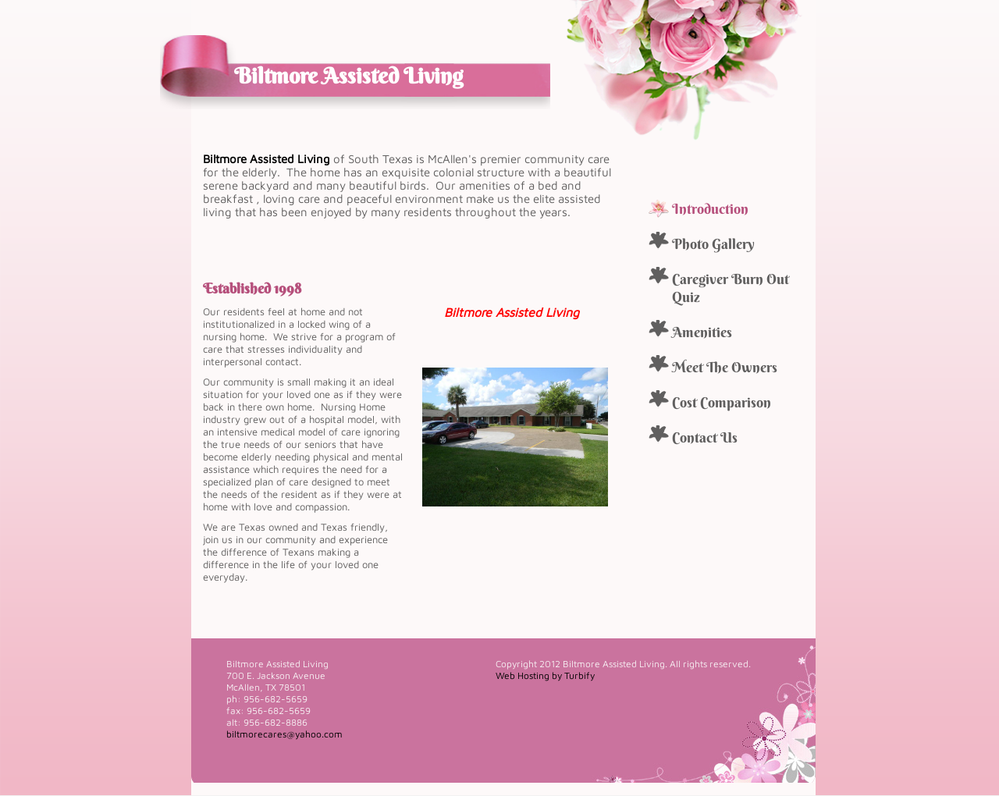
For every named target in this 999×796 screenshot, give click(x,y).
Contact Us (705, 437)
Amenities (702, 332)
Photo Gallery (713, 244)
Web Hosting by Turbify (545, 675)
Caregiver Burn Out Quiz (730, 288)
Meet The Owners (724, 367)
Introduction (710, 209)
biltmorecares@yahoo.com (284, 734)
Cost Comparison (721, 402)
